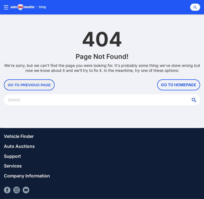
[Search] (195, 7)
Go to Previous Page (29, 85)
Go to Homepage (178, 84)
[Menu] (6, 7)
